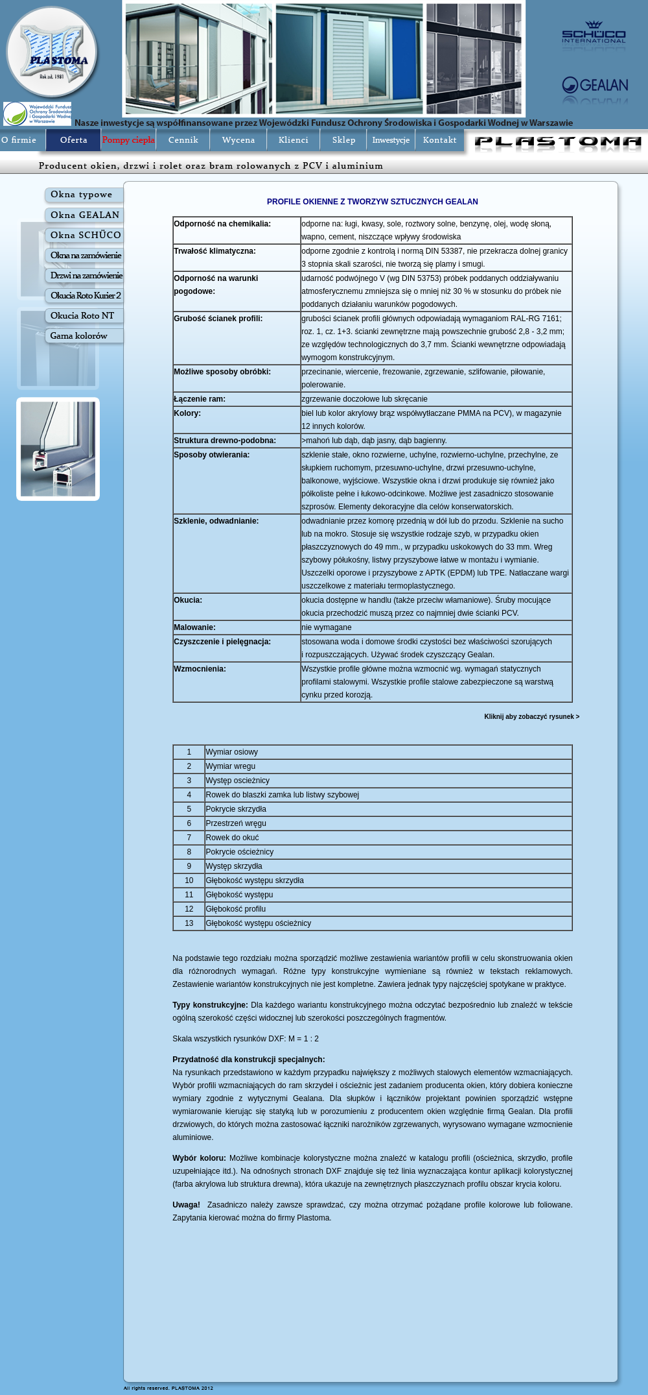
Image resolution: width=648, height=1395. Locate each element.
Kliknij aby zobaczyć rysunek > (531, 716)
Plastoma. (314, 1217)
